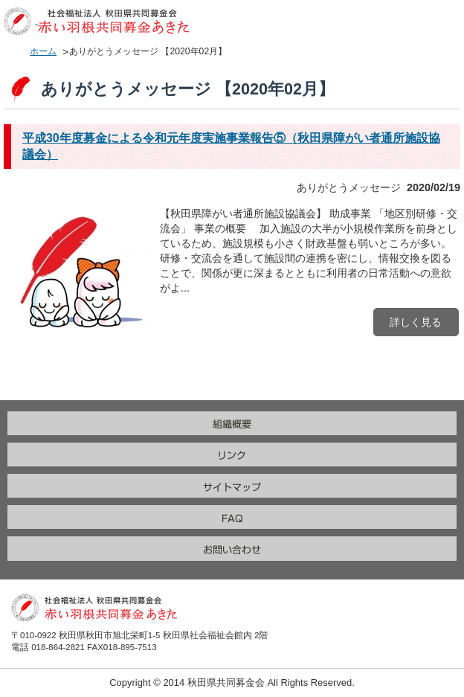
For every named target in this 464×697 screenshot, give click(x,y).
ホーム (43, 51)
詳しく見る (416, 322)
